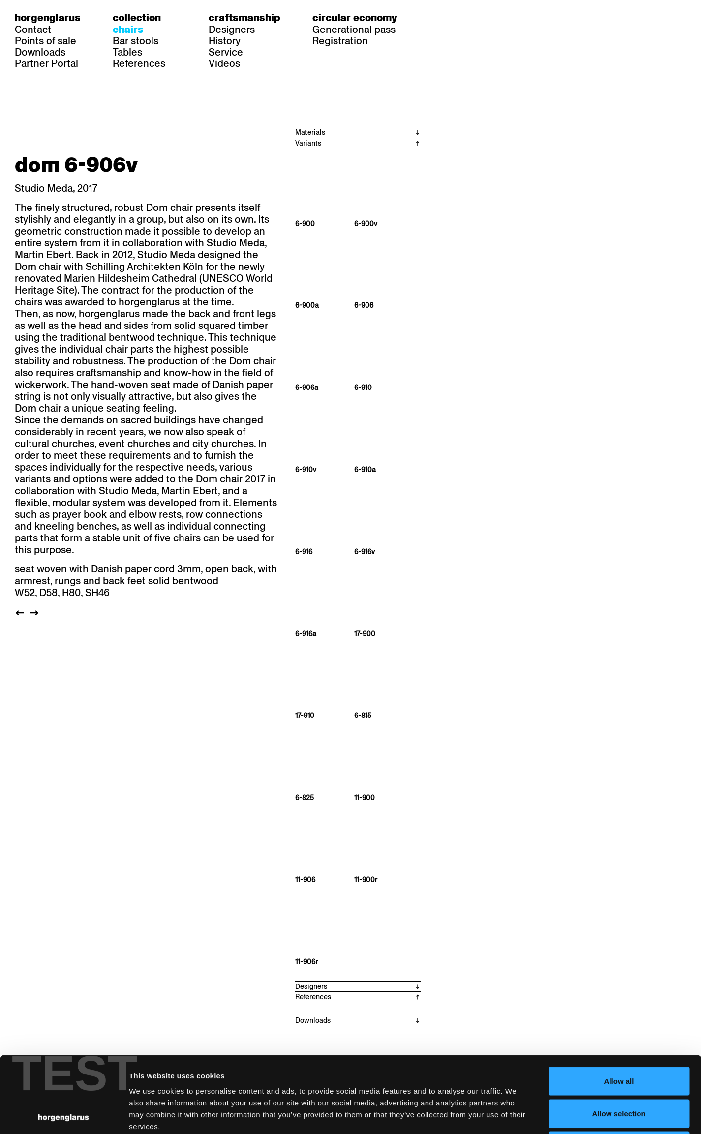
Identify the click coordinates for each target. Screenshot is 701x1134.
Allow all (619, 1005)
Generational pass (354, 29)
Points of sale (45, 41)
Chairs (128, 29)
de (435, 18)
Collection (137, 18)
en (473, 18)
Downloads (40, 52)
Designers (232, 29)
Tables (127, 52)
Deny (619, 1069)
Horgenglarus (48, 18)
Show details (514, 1114)
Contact (33, 29)
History (225, 41)
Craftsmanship (244, 18)
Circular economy (354, 18)
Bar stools (135, 41)
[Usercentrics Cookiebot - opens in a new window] (64, 1114)
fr (454, 18)
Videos (224, 63)
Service (226, 52)
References (139, 63)
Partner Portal (46, 63)
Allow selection (618, 1037)
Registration (340, 41)
